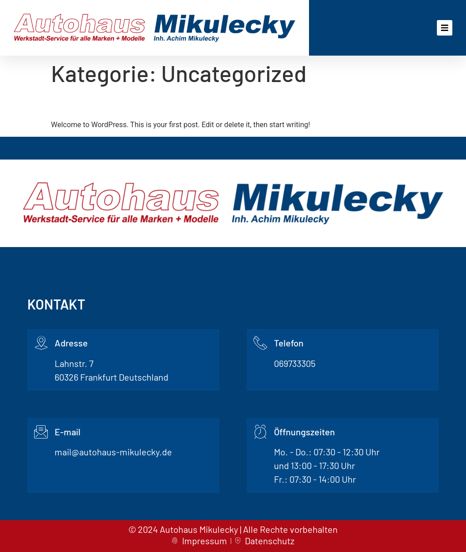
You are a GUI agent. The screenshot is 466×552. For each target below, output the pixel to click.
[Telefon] (260, 343)
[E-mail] (41, 432)
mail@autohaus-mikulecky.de (113, 451)
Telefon (289, 342)
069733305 (294, 363)
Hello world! (89, 102)
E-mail (68, 431)
